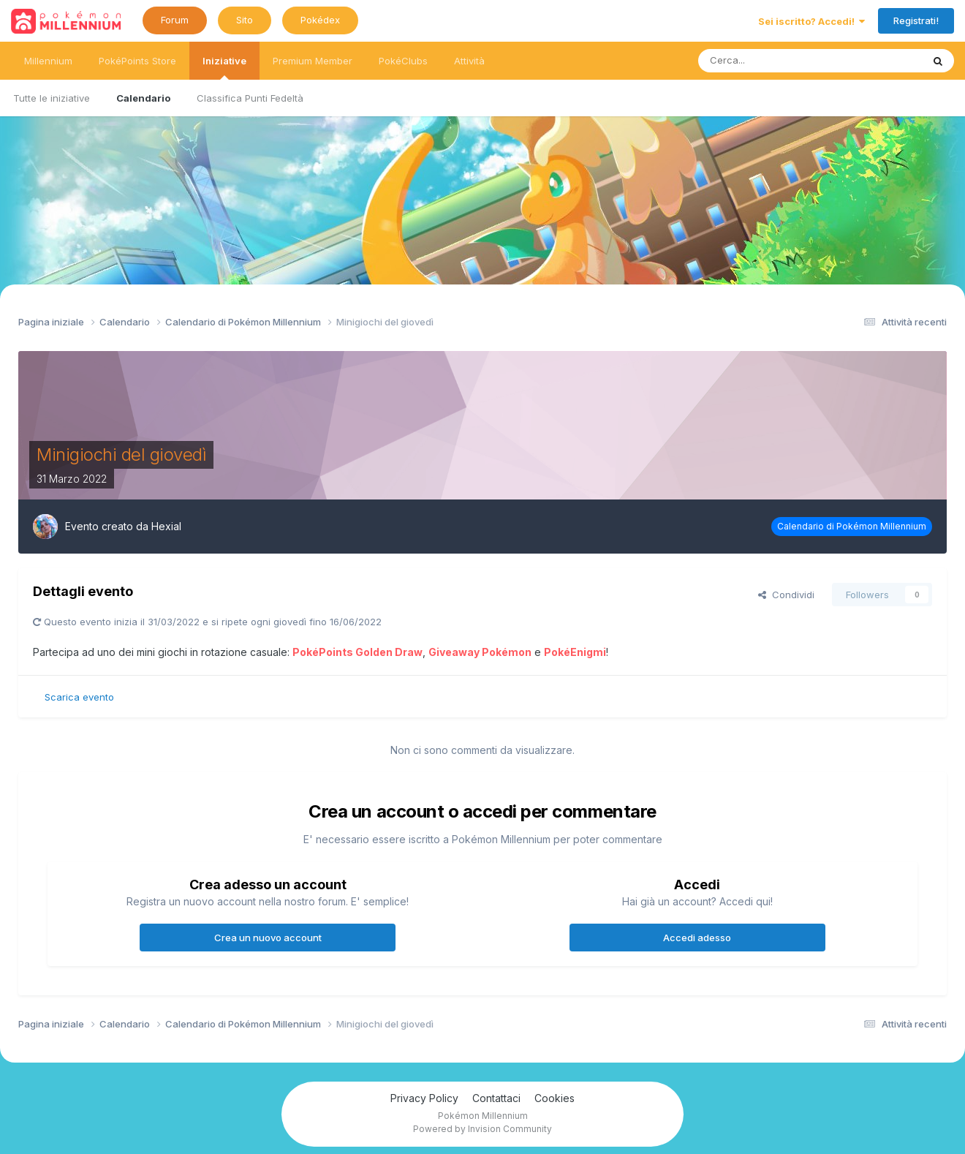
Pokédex (320, 20)
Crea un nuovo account (268, 937)
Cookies (554, 1098)
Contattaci (496, 1098)
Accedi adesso (697, 937)
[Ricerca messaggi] (773, 60)
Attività (469, 61)
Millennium (48, 61)
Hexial (166, 526)
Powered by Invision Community (482, 1128)
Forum (175, 20)
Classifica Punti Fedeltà (250, 98)
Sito (244, 20)
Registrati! (916, 20)
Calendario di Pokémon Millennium (851, 526)
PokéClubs (403, 61)
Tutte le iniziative (51, 98)
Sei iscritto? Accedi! (811, 21)
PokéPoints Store (137, 61)
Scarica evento (79, 697)
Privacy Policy (424, 1098)
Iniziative (224, 67)
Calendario (143, 98)
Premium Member (312, 61)
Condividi (786, 594)
